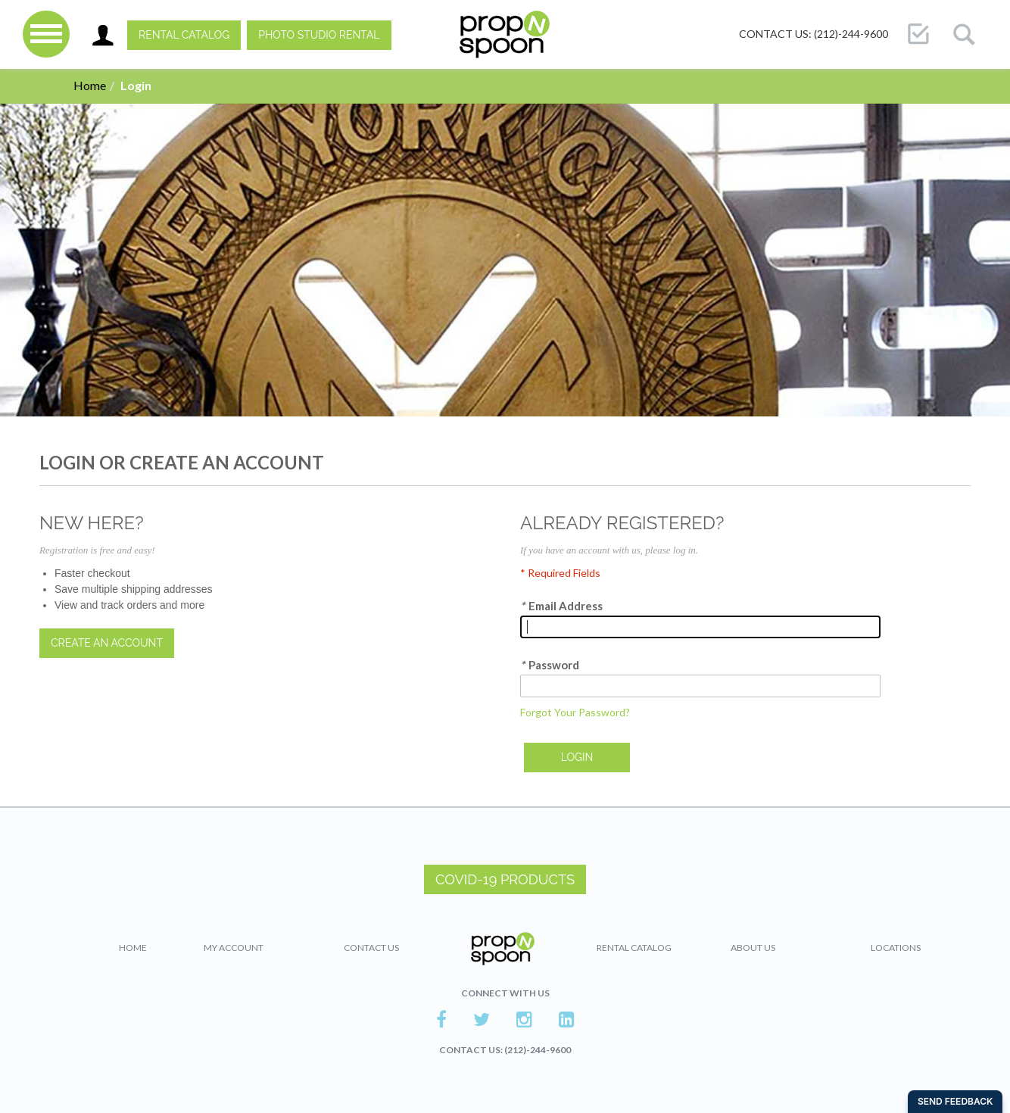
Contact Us (371, 947)
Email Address (561, 606)
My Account (233, 947)
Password (549, 665)
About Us (753, 947)
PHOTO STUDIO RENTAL (318, 35)
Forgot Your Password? (575, 712)
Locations (896, 947)
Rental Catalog (184, 35)
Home (89, 85)
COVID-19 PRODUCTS (505, 879)
